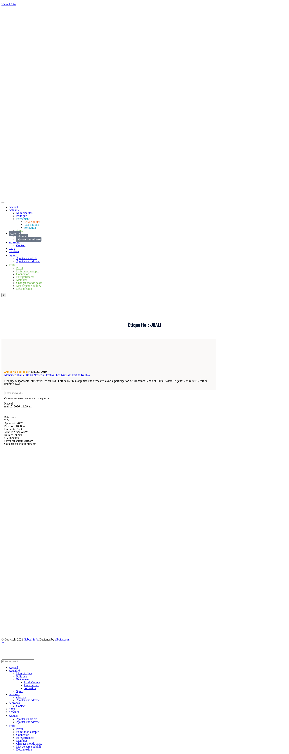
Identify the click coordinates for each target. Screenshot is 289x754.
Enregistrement (25, 276)
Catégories (10, 398)
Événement (22, 218)
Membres (21, 279)
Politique (21, 215)
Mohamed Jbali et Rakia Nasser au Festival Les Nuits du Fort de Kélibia (47, 375)
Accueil (13, 207)
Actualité (14, 210)
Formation (30, 227)
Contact (20, 245)
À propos (14, 242)
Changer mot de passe (29, 282)
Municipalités (24, 212)
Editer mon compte (27, 271)
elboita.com (62, 639)
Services (14, 251)
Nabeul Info (8, 4)
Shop (12, 248)
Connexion (22, 274)
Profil (19, 268)
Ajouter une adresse (29, 239)
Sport (19, 230)
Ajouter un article (26, 258)
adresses (22, 236)
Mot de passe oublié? (28, 285)
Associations (31, 224)
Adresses (15, 233)
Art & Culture (32, 221)
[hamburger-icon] (2, 202)
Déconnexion (24, 288)
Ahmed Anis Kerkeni (16, 371)
